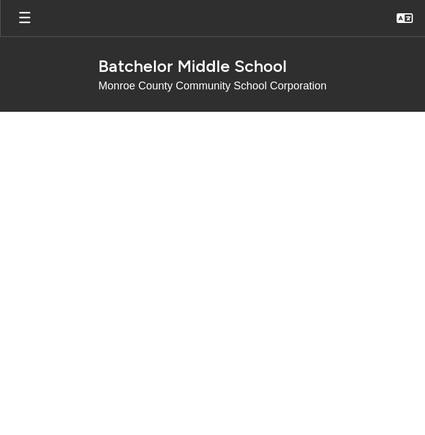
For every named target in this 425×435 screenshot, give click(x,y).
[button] (405, 18)
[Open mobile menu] (25, 18)
